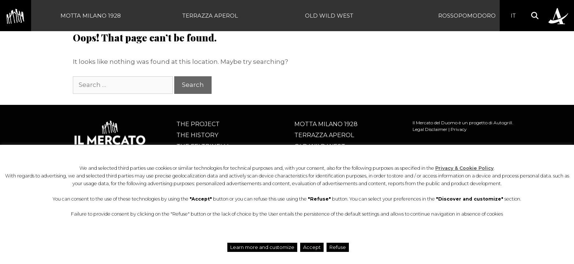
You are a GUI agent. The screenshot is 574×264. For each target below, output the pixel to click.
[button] (534, 15)
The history (197, 135)
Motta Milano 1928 (90, 15)
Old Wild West (329, 15)
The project (198, 124)
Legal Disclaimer (430, 129)
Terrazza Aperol (210, 15)
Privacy (459, 129)
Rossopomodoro (467, 15)
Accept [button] (312, 247)
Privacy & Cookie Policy (464, 168)
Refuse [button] (337, 247)
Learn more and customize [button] (262, 247)
